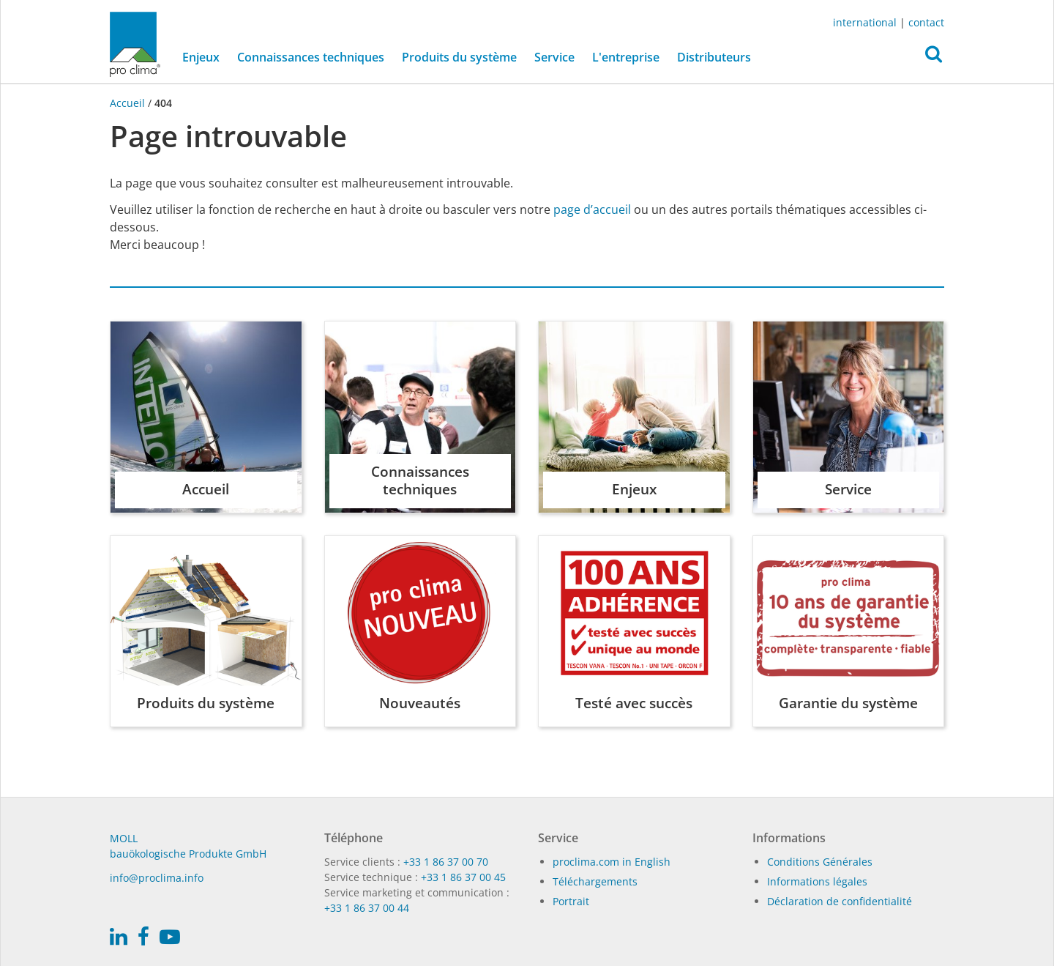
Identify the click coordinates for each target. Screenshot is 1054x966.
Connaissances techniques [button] (310, 57)
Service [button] (554, 57)
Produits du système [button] (459, 57)
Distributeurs (714, 57)
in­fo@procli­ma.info (156, 878)
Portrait (571, 901)
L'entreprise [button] (625, 57)
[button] (933, 58)
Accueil (129, 103)
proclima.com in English (611, 862)
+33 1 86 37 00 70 (445, 862)
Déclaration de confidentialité (839, 901)
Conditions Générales (819, 862)
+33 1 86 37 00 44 (366, 908)
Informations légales (817, 881)
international (865, 22)
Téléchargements (595, 881)
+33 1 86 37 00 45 (463, 877)
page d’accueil (592, 209)
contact (926, 22)
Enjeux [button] (201, 57)
